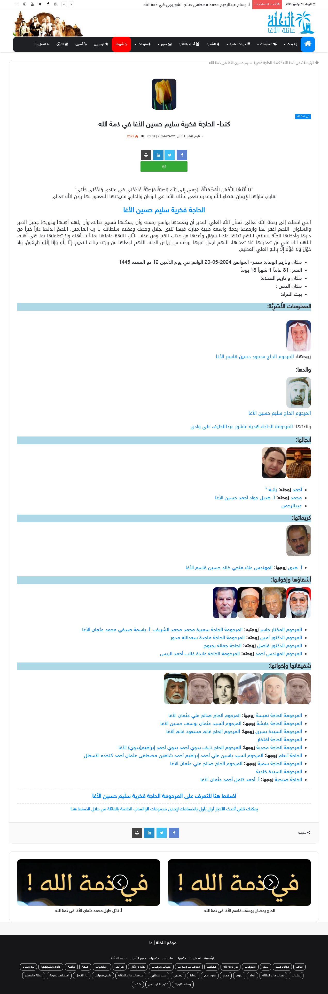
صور (166, 44)
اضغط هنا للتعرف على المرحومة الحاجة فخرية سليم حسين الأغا (164, 796)
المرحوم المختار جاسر (281, 630)
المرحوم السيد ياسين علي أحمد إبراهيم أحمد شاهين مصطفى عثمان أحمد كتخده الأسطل (173, 756)
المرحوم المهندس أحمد (278, 654)
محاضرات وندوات (189, 967)
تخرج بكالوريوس (158, 984)
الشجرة (213, 44)
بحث (292, 44)
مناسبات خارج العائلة (130, 975)
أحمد (297, 490)
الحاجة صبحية (288, 780)
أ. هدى (295, 568)
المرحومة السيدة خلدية (279, 772)
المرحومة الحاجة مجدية (279, 748)
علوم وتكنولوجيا (50, 967)
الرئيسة (311, 63)
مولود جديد (282, 967)
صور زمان (210, 975)
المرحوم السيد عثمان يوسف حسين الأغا (200, 724)
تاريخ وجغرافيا (103, 975)
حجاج (226, 975)
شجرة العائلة (119, 958)
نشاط (193, 975)
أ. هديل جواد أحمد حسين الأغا (245, 498)
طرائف (119, 967)
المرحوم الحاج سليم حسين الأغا (279, 413)
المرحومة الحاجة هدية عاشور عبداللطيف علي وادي (242, 426)
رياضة (71, 967)
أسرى (81, 44)
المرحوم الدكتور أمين (281, 638)
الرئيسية (209, 958)
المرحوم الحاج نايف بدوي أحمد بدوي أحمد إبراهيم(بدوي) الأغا (180, 748)
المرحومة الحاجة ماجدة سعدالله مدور (207, 638)
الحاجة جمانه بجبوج (222, 646)
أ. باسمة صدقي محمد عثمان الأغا (116, 630)
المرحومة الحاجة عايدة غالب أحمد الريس (200, 654)
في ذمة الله (292, 63)
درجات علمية (240, 44)
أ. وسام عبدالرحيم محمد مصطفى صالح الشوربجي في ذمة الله (196, 4)
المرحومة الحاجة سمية (280, 764)
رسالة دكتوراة (183, 984)
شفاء (138, 984)
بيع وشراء (28, 967)
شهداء (121, 44)
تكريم (239, 975)
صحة (85, 967)
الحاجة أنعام (290, 756)
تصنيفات (268, 44)
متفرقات (250, 967)
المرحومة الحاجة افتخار (279, 740)
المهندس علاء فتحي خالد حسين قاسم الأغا (229, 568)
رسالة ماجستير (33, 975)
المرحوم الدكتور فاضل (279, 646)
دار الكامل (82, 975)
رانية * (271, 490)
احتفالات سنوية (59, 975)
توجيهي (101, 44)
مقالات (211, 967)
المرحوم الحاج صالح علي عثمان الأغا (204, 716)
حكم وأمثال (138, 967)
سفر (265, 967)
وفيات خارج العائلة (273, 975)
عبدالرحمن (292, 506)
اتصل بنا (42, 44)
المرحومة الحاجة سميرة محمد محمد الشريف (198, 630)
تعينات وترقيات (161, 967)
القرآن (62, 44)
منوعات (144, 44)
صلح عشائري (158, 975)
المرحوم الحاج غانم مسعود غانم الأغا (203, 732)
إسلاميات (102, 967)
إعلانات (296, 975)
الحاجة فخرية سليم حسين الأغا (164, 211)
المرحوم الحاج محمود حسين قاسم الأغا (255, 356)
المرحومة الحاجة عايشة (279, 724)
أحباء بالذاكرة (189, 44)
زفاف (299, 967)
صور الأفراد (138, 958)
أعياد (252, 975)
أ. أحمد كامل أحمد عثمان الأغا (229, 780)
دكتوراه (181, 958)
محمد (296, 498)
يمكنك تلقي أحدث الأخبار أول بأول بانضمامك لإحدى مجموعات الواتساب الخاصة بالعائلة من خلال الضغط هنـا (164, 809)
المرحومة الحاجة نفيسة (279, 716)
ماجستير (167, 958)
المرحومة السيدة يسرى (278, 732)
